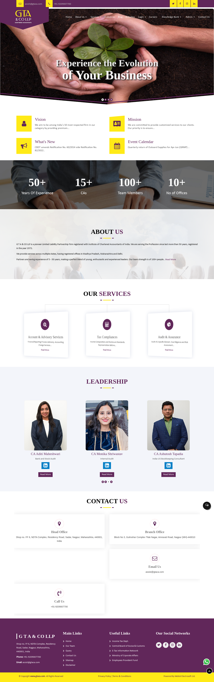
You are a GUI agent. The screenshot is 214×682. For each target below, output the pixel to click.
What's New (37, 149)
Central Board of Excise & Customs (128, 654)
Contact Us (204, 17)
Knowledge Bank (171, 17)
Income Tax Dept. (120, 649)
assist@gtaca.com (33, 4)
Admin (190, 17)
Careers (153, 17)
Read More (150, 258)
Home (69, 17)
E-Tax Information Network (125, 659)
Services (96, 17)
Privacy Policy (104, 676)
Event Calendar (149, 149)
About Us (81, 17)
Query (69, 659)
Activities (130, 17)
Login (142, 17)
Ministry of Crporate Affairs (125, 663)
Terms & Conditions (122, 676)
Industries (110, 17)
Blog (120, 17)
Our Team (70, 654)
